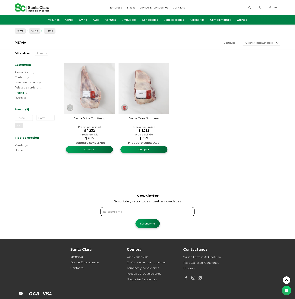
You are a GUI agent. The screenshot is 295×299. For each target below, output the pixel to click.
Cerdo (69, 20)
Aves (96, 20)
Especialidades (174, 20)
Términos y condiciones (143, 268)
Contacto (179, 7)
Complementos (220, 20)
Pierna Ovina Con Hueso (89, 118)
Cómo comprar (137, 256)
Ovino (83, 20)
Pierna (40, 53)
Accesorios (197, 20)
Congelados (150, 20)
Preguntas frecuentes (142, 279)
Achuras (110, 20)
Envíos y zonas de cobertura (146, 262)
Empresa (116, 7)
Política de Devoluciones (144, 273)
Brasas (130, 7)
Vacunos (54, 20)
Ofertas (242, 20)
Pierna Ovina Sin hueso (144, 118)
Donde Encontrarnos (154, 7)
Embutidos (129, 20)
